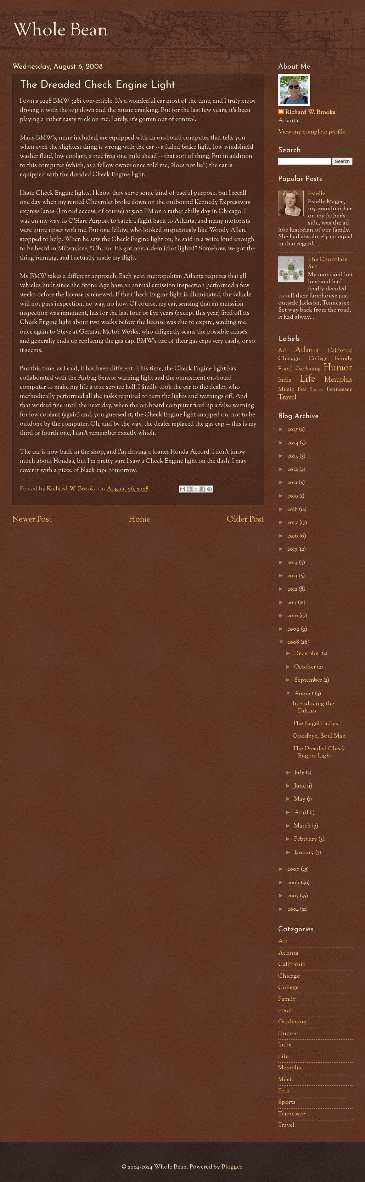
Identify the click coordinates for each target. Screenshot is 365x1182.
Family (344, 358)
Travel (287, 398)
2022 (293, 469)
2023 (293, 456)
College (318, 359)
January (304, 852)
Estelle (316, 193)
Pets (302, 389)
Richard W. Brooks (310, 113)
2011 (292, 602)
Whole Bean (60, 31)
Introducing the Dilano (313, 707)
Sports (316, 389)
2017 (293, 522)
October (305, 667)
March (303, 826)
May (300, 799)
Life (307, 379)
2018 (293, 509)
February (306, 839)
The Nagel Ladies (315, 724)
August (304, 693)
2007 (294, 869)
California (340, 350)
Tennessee (339, 389)
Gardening (308, 369)
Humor (338, 368)
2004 (293, 909)
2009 (294, 629)
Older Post (245, 519)
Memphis (338, 380)
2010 (293, 616)
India (285, 380)
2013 (293, 576)
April (302, 812)
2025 (293, 429)
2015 (292, 549)
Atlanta (307, 350)
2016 (293, 536)
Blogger (231, 1167)
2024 (293, 443)
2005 (293, 896)
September (309, 680)
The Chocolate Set (327, 263)
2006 (294, 883)
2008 (294, 642)
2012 (293, 589)
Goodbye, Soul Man (319, 736)
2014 (293, 562)
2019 (293, 496)
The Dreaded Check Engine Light (319, 752)
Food (285, 369)
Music (286, 389)
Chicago (289, 358)
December (308, 653)
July (300, 772)
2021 (293, 482)
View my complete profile (312, 132)
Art (282, 350)
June (300, 786)
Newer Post (32, 519)
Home (139, 519)
